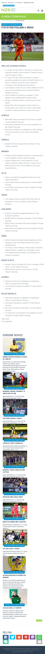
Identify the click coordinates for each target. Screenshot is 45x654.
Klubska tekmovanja (10, 20)
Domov (2, 20)
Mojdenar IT (25, 651)
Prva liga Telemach (19, 20)
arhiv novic (39, 620)
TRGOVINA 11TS (11, 2)
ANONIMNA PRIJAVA (29, 2)
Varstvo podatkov (36, 650)
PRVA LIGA (3, 2)
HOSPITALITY (19, 2)
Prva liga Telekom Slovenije (14, 24)
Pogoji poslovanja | (27, 650)
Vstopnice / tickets (8, 5)
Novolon (31, 651)
